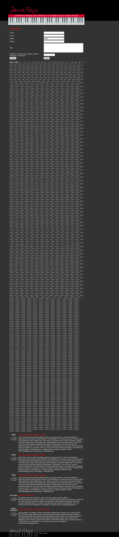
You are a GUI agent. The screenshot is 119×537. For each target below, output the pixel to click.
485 (41, 72)
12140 (17, 361)
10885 (23, 325)
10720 (41, 320)
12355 (58, 367)
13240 (41, 393)
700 (75, 76)
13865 (70, 410)
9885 (72, 295)
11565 (47, 344)
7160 (31, 231)
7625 (61, 241)
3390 (31, 140)
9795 (56, 293)
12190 (76, 361)
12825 (47, 380)
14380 (41, 426)
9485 (36, 286)
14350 (76, 424)
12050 (52, 358)
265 (78, 67)
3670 (21, 147)
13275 (11, 394)
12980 (17, 386)
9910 (26, 297)
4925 (42, 177)
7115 (57, 229)
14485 (23, 429)
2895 (42, 128)
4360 (57, 163)
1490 (16, 95)
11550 (29, 344)
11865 (47, 353)
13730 (52, 407)
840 (45, 79)
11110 (76, 330)
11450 (52, 340)
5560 (26, 193)
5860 (36, 199)
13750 (76, 407)
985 (20, 83)
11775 (11, 351)
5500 (37, 191)
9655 (61, 290)
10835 (35, 323)
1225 (41, 88)
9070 (56, 276)
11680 (41, 347)
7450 (31, 238)
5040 (12, 180)
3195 (52, 135)
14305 (23, 424)
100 (12, 65)
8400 (37, 260)
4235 (77, 159)
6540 (62, 215)
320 (49, 69)
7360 (12, 236)
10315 (58, 307)
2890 (37, 128)
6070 (27, 205)
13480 (41, 400)
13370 (52, 396)
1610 (62, 97)
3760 (37, 149)
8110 (37, 253)
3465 (32, 142)
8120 (47, 253)
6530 (52, 215)
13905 (47, 412)
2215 (16, 112)
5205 (32, 184)
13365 (47, 396)
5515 (52, 191)
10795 (58, 321)
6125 (11, 206)
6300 (41, 210)
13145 (70, 389)
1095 (56, 85)
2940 (16, 130)
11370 (29, 339)
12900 (64, 382)
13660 (41, 405)
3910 (42, 152)
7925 (71, 248)
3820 (26, 151)
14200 (41, 420)
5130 (31, 182)
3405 (46, 140)
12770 (52, 379)
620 (82, 74)
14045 (70, 415)
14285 (70, 422)
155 (58, 65)
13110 (29, 389)
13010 (52, 386)
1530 (56, 95)
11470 (76, 340)
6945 (32, 226)
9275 (42, 281)
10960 (41, 326)
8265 (47, 257)
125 (33, 65)
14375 (35, 426)
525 (75, 72)
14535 (11, 431)
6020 (51, 203)
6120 (77, 205)
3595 (17, 146)
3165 (22, 135)
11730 (29, 349)
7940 (12, 250)
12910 (76, 382)
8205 (61, 255)
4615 (22, 170)
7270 (67, 233)
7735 (26, 245)
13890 (29, 412)
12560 (17, 373)
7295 (21, 234)
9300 (67, 281)
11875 (58, 353)
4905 (22, 177)
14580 (64, 431)
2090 (36, 109)
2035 (52, 107)
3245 (31, 137)
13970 (52, 413)
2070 (16, 109)
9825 (12, 295)
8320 (31, 259)
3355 (67, 139)
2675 (41, 123)
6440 (36, 213)
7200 (71, 231)
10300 (41, 307)
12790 (76, 379)
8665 (12, 267)
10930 (76, 325)
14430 (29, 427)
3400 (41, 140)
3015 (17, 132)
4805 (67, 173)
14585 (70, 431)
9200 (41, 280)
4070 (57, 156)
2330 (57, 114)
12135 (11, 361)
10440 (64, 311)
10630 (76, 316)
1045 (78, 83)
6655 (32, 219)
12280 (41, 365)
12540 (64, 372)
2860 (81, 126)
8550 (42, 264)
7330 (56, 234)
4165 (81, 158)
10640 (17, 318)
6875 (36, 224)
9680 (12, 292)
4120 (36, 158)
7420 (72, 236)
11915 (35, 354)
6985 (72, 226)
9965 (81, 297)
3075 (77, 132)
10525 (23, 314)
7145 (16, 231)
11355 (11, 339)
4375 (72, 163)
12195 (11, 363)
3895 (27, 152)
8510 (76, 262)
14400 (64, 426)
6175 (61, 206)
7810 (27, 246)
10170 (29, 304)
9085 (71, 276)
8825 (27, 271)
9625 (31, 290)
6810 (42, 222)
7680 (42, 243)
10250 (52, 306)
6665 (42, 219)
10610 (52, 316)
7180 (51, 231)
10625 (70, 316)
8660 (81, 266)
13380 (64, 396)
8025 (26, 252)
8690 (37, 267)
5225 (52, 184)
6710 (16, 220)
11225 (70, 333)
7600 (36, 241)
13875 (11, 412)
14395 (58, 426)
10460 (17, 313)
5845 (21, 199)
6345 (12, 212)
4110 (26, 158)
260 (73, 67)
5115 (16, 182)
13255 (58, 393)
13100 (17, 389)
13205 (70, 391)
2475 (57, 118)
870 (70, 79)
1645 (26, 99)
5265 (21, 186)
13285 (23, 394)
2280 (81, 112)
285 (20, 69)
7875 (21, 248)
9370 (66, 283)
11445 (47, 340)
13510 (76, 400)
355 (79, 69)
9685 (17, 292)
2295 (22, 114)
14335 (58, 424)
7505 (12, 239)
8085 (12, 253)
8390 (27, 260)
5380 (62, 187)
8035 (36, 252)
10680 (64, 318)
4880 (71, 175)
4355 (52, 163)
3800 (77, 149)
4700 (36, 172)
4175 (17, 159)
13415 (35, 398)
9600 (77, 288)
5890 (66, 199)
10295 (35, 307)
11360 (17, 339)
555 (27, 74)
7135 (77, 229)
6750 (56, 220)
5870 (46, 199)
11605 (23, 346)
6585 (36, 217)
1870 (32, 104)
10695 (11, 320)
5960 (62, 201)
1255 (71, 88)
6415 (11, 213)
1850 (12, 104)
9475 (26, 286)
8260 (42, 257)
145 (49, 65)
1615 (67, 97)
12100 (41, 360)
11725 (23, 349)
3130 (61, 133)
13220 (17, 393)
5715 (36, 196)
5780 (27, 198)
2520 (31, 119)
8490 (56, 262)
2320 (47, 114)
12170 (52, 361)
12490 (76, 370)
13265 (70, 393)
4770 (32, 173)
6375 (42, 212)
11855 (35, 353)
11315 (35, 337)
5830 (77, 198)
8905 (36, 273)
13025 (70, 386)
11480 (17, 342)
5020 (66, 179)
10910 (52, 325)
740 (36, 78)
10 (25, 64)
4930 (47, 177)
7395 (47, 236)
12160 (41, 361)
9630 (36, 290)
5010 (56, 179)
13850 (52, 410)
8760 (36, 269)
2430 (12, 118)
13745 (70, 407)
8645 (66, 266)
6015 (46, 203)
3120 (51, 133)
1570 (22, 97)
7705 (67, 243)
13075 (58, 387)
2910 (57, 128)
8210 (66, 255)
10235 (35, 306)
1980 (71, 105)
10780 (41, 321)
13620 (64, 403)
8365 (76, 259)
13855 (58, 410)
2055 (72, 107)
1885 (47, 104)
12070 (76, 358)
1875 (37, 104)
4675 (11, 172)
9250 (17, 281)
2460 (42, 118)
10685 (70, 318)
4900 (17, 177)
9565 (42, 288)
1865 (27, 104)
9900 (16, 297)
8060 (61, 252)
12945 (47, 384)
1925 (16, 105)
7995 (67, 250)
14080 (41, 417)
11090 (52, 330)
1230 (46, 88)
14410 (76, 426)
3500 (67, 142)
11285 (70, 335)
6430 (26, 213)
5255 (11, 186)
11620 (41, 346)
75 (69, 64)
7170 (41, 231)
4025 (12, 156)
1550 (76, 95)
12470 (52, 370)
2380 (36, 116)
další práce (61, 15)
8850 (52, 271)
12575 (35, 373)
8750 (26, 269)
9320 (16, 283)
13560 (64, 401)
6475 (71, 213)
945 (61, 81)
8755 (31, 269)
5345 (27, 187)
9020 (77, 274)
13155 (11, 391)
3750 (27, 149)
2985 (61, 130)
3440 (81, 140)
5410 (21, 189)
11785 (23, 351)
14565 (47, 431)
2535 (46, 119)
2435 (17, 118)
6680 (57, 219)
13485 (47, 400)
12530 (52, 372)
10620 (64, 316)
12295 (58, 365)
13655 (35, 405)
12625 (23, 375)
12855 (11, 382)
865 (66, 79)
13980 (64, 413)
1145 (32, 86)
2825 (46, 126)
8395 (32, 260)
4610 (17, 170)
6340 (81, 210)
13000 (41, 386)
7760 (51, 245)
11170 (76, 332)
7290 (16, 234)
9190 (31, 280)
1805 (41, 102)
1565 (17, 97)
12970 (76, 384)
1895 (57, 104)
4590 (71, 168)
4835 (26, 175)
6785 (17, 222)
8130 (57, 253)
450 (12, 72)
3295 (81, 137)
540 (14, 74)
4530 (11, 168)
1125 (12, 86)
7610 (46, 241)
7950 (22, 250)
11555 (35, 344)
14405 (70, 426)
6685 (62, 219)
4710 (46, 172)
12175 (58, 361)
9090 (76, 276)
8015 (16, 252)
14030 (52, 415)
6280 (21, 210)
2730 (22, 125)
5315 (71, 186)
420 (61, 71)
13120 (41, 389)
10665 (47, 318)
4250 (21, 161)
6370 (37, 212)
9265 (32, 281)
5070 (42, 180)
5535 (72, 191)
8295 (77, 257)
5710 (31, 196)
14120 (17, 419)
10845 (47, 323)
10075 (58, 300)
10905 (47, 325)
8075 (76, 252)
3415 (56, 140)
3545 (41, 144)
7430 (11, 238)
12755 (35, 379)
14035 (58, 415)
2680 (46, 123)
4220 (62, 159)
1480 (77, 93)
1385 (56, 92)
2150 (22, 111)
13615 (58, 403)
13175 (35, 391)
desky (35, 15)
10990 (76, 326)
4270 (41, 161)
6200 (12, 208)
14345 (70, 424)
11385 (47, 339)
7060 (76, 227)
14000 (17, 415)
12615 (11, 375)
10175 (35, 304)
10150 (76, 302)
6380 (47, 212)
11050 (76, 328)
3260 (46, 137)
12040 (41, 358)
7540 (47, 239)
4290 (61, 161)
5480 (17, 191)
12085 (23, 360)
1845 (81, 102)
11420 (17, 340)
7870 (16, 248)
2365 (21, 116)
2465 (47, 118)
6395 (62, 212)
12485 (70, 370)
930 (48, 81)
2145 (17, 111)
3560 (56, 144)
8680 (27, 267)
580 (48, 74)
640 (24, 76)
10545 (47, 314)
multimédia (53, 15)
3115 (46, 133)
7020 (36, 227)
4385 (11, 165)
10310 (52, 307)
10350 (29, 309)
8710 (57, 267)
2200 (72, 111)
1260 (76, 88)
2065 (11, 109)
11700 (64, 347)
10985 (70, 326)
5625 (17, 194)
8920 (51, 273)
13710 (29, 407)
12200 (17, 363)
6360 (27, 212)
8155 (11, 255)
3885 (17, 152)
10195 (58, 304)
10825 (23, 323)
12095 (35, 360)
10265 (70, 306)
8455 (21, 262)
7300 (26, 234)
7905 (51, 248)
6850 (11, 224)
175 (75, 65)
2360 (16, 116)
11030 (52, 328)
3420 (61, 140)
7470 (51, 238)
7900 (46, 248)
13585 (23, 403)
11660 (17, 347)
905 (27, 81)
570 (40, 74)
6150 (36, 206)
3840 (46, 151)
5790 (37, 198)
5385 (67, 187)
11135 (35, 332)
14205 (47, 420)
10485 (47, 313)
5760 (81, 196)
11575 (58, 344)
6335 (76, 210)
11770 (76, 349)
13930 (76, 412)
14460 (64, 427)
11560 (41, 344)
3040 (42, 132)
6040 (71, 203)
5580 (46, 193)
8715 (62, 267)
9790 (51, 293)
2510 (21, 119)
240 (57, 67)
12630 (29, 375)
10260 (64, 306)
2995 (71, 130)
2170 (42, 111)
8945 (76, 273)
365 (14, 71)
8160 (16, 255)
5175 (76, 182)
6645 (22, 219)
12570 (29, 373)
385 (31, 71)
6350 (17, 212)
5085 (57, 180)
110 (20, 65)
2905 (52, 128)
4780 (42, 173)
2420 (76, 116)
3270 (56, 137)
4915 (32, 177)
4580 (61, 168)
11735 (35, 349)
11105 (70, 330)
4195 (37, 159)
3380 (21, 140)
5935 (37, 201)
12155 (35, 361)
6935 (22, 226)
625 (12, 76)
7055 (71, 227)
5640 (32, 194)
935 (52, 81)
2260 (61, 112)
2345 (72, 114)
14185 (23, 420)
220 (40, 67)
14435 (35, 427)
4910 (27, 177)
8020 (21, 252)
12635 (35, 375)
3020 (22, 132)
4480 (32, 166)
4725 (61, 172)
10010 (55, 299)
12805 (23, 380)
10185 (47, 304)
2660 (26, 123)
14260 (41, 422)
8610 (31, 266)
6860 (21, 224)
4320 (17, 163)
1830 (66, 102)
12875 (35, 382)
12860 (17, 382)
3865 (71, 151)
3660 (11, 147)
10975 (58, 326)
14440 (41, 427)
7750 (41, 245)
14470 (76, 427)
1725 (32, 100)
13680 (64, 405)
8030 (31, 252)
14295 (11, 424)
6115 (72, 205)
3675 (26, 147)
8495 (61, 262)
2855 (76, 126)
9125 (37, 278)
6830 (62, 222)
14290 (76, 422)
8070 (71, 252)
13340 (17, 396)
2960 (36, 130)
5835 (11, 199)
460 (20, 72)
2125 (71, 109)
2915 (62, 128)
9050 (36, 276)
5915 (17, 201)
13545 (47, 401)
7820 (37, 246)
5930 (32, 201)
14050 (76, 415)
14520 (64, 429)
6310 (51, 210)
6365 (32, 212)
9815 (76, 293)
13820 (17, 410)
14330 (52, 424)
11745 (47, 349)
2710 (76, 123)
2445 (27, 118)
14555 (35, 431)
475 (33, 72)
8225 (81, 255)
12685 (23, 377)
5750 (71, 196)
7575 (11, 241)
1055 (16, 85)
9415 (37, 285)
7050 (66, 227)
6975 (62, 226)
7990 (62, 250)
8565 (57, 264)
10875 (11, 325)
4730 (66, 172)
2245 (46, 112)
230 (48, 67)
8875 (77, 271)
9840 (27, 295)
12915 (11, 384)
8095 (22, 253)
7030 (46, 227)
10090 (76, 300)
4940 (57, 177)
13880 (17, 412)
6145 (31, 206)
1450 (47, 93)
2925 (72, 128)
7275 (72, 233)
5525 (62, 191)
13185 (47, 391)
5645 (37, 194)
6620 (71, 217)
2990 (66, 130)
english (45, 535)
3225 (11, 137)
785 (73, 78)
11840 (17, 353)
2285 (12, 114)
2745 (37, 125)
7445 (26, 238)
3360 (72, 139)
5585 (51, 193)
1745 (52, 100)
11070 (29, 330)
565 (36, 74)
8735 (11, 269)
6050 (81, 203)
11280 (64, 335)
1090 (51, 85)
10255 (58, 306)
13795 (58, 408)
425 (65, 71)
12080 (17, 360)
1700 (81, 99)
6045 (76, 203)
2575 (12, 121)
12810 (29, 380)
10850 (52, 323)
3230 (16, 137)
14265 (47, 422)
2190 (62, 111)
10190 (52, 304)
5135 (36, 182)
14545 (23, 431)
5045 (17, 180)
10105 (23, 302)
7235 (32, 233)
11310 (29, 337)
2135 (81, 109)
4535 (16, 168)
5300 (56, 186)
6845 (77, 222)
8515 (81, 262)
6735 (41, 220)
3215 (72, 135)
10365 (47, 309)
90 (79, 64)
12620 (17, 375)
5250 (77, 184)
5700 (21, 196)
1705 (12, 100)
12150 (29, 361)
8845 (47, 271)
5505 (42, 191)
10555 (58, 314)
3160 (17, 135)
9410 (32, 285)
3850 (56, 151)
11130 (29, 332)
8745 (21, 269)
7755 (46, 245)
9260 (27, 281)
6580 (31, 217)
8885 (16, 273)
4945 (62, 177)
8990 (47, 274)
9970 (12, 299)
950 (65, 81)
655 (37, 76)
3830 (36, 151)
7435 (16, 238)
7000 (16, 227)
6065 (22, 205)
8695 (42, 267)
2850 (71, 126)
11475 (11, 342)
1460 (57, 93)
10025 (72, 299)
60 (59, 64)
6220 (32, 208)
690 (66, 76)
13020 (64, 386)
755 (48, 78)
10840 (41, 323)
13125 (47, 389)
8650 (71, 266)
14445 (47, 427)
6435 (31, 213)
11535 (11, 344)
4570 (51, 168)
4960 (77, 177)
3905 (37, 152)
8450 (16, 262)
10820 (17, 323)
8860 (62, 271)
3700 (51, 147)
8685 (32, 267)
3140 (71, 133)
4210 (52, 159)
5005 (51, 179)
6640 (17, 219)
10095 (11, 302)
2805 (26, 126)
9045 (31, 276)
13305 (47, 394)
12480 (64, 370)
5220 (47, 184)
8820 (22, 271)
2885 (32, 128)
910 (31, 81)
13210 (76, 391)
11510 (52, 342)
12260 (17, 365)
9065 (51, 276)
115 (24, 65)
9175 (16, 280)
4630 (37, 170)
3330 (42, 139)
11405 (70, 339)
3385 (26, 140)
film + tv (46, 15)
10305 (47, 307)
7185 (56, 231)
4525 (77, 166)
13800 (64, 408)
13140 (64, 389)
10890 (29, 325)
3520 (16, 144)
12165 (47, 361)
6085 (42, 205)
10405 (23, 311)
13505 (70, 400)
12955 (58, 384)
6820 (52, 222)
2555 (66, 119)
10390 (76, 309)
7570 (77, 239)
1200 (16, 88)
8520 (12, 264)
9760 (21, 293)
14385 (47, 426)
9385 (81, 283)
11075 (35, 330)
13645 (23, 405)
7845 (62, 246)
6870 (31, 224)
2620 (57, 121)
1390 (61, 92)
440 (78, 71)
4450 (76, 165)
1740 (47, 100)
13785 (47, 408)
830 (37, 79)
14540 (17, 431)
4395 (21, 165)
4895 (12, 177)
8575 (67, 264)
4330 (27, 163)
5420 (31, 189)
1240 (56, 88)
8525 (17, 264)
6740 (46, 220)
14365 (23, 426)
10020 (66, 299)
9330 (26, 283)
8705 (52, 267)
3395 (36, 140)
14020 (41, 415)
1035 (68, 83)
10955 (35, 326)
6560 (11, 217)
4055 (42, 156)
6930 (17, 226)
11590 (76, 344)
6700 (77, 219)
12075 (11, 360)
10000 (43, 299)
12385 (23, 368)
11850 (29, 353)
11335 (58, 337)
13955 (35, 413)
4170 (12, 159)
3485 (52, 142)
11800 (41, 351)
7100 (42, 229)
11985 (47, 356)
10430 (52, 311)
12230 (52, 363)
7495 (76, 238)
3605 (27, 146)
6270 (11, 210)
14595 (11, 433)
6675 (52, 219)
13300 (41, 394)
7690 (52, 243)
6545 (67, 215)
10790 (52, 321)
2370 (26, 116)
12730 (76, 377)
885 (10, 81)
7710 (72, 243)
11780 (17, 351)
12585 (47, 373)
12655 (58, 375)
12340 (41, 367)
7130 (72, 229)
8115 (42, 253)
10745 (70, 320)
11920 (41, 354)
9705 (37, 292)
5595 (61, 193)
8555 (47, 264)
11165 (70, 332)
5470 (81, 189)
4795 (57, 173)
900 (23, 81)
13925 (70, 412)
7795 (12, 246)
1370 (41, 92)
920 (40, 81)
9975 (17, 299)
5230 (57, 184)
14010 (29, 415)
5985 (16, 203)
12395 (35, 368)
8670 (17, 267)
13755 (11, 408)
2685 (51, 123)
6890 (51, 224)
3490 (57, 142)
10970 (52, 326)
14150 (52, 419)
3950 (11, 154)
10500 (64, 313)
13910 (52, 412)
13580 (17, 403)
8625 (46, 266)
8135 (62, 253)
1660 (41, 99)
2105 (51, 109)
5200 (27, 184)
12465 (47, 370)
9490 (41, 286)
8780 (56, 269)
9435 (57, 285)
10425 (47, 311)
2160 (32, 111)
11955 (11, 356)
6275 (16, 210)
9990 (32, 299)
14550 (29, 431)
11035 (58, 328)
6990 (77, 226)
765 (57, 78)
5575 (41, 193)
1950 (41, 105)
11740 (41, 349)
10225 (23, 306)
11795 (35, 351)
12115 (58, 360)
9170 (11, 280)
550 (23, 74)
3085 (16, 133)
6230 (42, 208)
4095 (11, 158)
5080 (52, 180)
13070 (52, 387)
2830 (51, 126)
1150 (37, 86)
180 (79, 65)
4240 (11, 161)
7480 (61, 238)
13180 (41, 391)
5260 (16, 186)
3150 (81, 133)
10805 (70, 321)
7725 (16, 245)
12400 (41, 368)
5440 (51, 189)
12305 (70, 365)
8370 (81, 259)
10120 (41, 302)
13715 (35, 407)
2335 (62, 114)
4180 (22, 159)
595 (61, 74)
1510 (36, 95)
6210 (22, 208)
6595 (46, 217)
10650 (29, 318)
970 (82, 81)
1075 (36, 85)
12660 (64, 375)
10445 (70, 311)
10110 (29, 302)
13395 (11, 398)
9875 (62, 295)
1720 (27, 100)
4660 (67, 170)
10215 (11, 306)
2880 (27, 128)
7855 (72, 246)
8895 (26, 273)
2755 (47, 125)
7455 (36, 238)
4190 (32, 159)
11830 (76, 351)
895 (19, 81)
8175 (31, 255)
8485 (51, 262)
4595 (76, 168)
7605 (41, 241)
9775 (36, 293)
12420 (64, 368)
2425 (81, 116)
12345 (47, 367)
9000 (57, 274)
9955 (71, 297)
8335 (46, 259)
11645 (70, 346)
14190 (29, 420)
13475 (35, 400)
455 (16, 72)
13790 (52, 408)
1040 (73, 83)
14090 (52, 417)
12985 (23, 386)
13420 (41, 398)
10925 (70, 325)
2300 (27, 114)
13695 (11, 407)
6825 (57, 222)
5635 (27, 194)
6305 (46, 210)
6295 (36, 210)
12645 (47, 375)
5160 (61, 182)
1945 (36, 105)
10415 (35, 311)
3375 (16, 140)
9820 (81, 293)
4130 (46, 158)
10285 (23, 307)
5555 (21, 193)
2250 (51, 112)
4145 (61, 158)
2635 (72, 121)
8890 (21, 273)
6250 (62, 208)
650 (33, 76)
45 (49, 64)
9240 (81, 280)
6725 (31, 220)
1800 (36, 102)
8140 (67, 253)
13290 (29, 394)
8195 (51, 255)
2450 (32, 118)
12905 (70, 382)
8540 (32, 264)
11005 (23, 328)
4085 (72, 156)
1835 (71, 102)
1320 (62, 90)
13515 (11, 401)
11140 (41, 332)
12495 (11, 372)
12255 (11, 365)
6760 (66, 220)
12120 (64, 360)
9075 (61, 276)
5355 (37, 187)
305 (37, 69)
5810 (57, 198)
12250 (76, 363)
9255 (22, 281)
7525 (32, 239)
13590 (29, 403)
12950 (52, 384)
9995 (37, 299)
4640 (47, 170)
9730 (62, 292)
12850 (76, 380)
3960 (21, 154)
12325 (23, 367)
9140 (52, 278)
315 (45, 69)
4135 (51, 158)
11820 (64, 351)
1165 (52, 86)
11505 (47, 342)
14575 (58, 431)
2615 (52, 121)
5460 (71, 189)
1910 (72, 104)
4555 (36, 168)
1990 (81, 105)
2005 (22, 107)
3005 (81, 130)
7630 (66, 241)
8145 (72, 253)
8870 (72, 271)
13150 (76, 389)
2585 (22, 121)
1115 (76, 85)
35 (42, 64)
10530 (29, 314)
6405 (72, 212)
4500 (52, 166)
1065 (26, 85)
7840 (57, 246)
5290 (46, 186)
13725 (47, 407)
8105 (32, 253)
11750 (52, 349)
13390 (76, 396)
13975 (58, 413)
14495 (35, 429)
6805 (37, 222)
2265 (66, 112)
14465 (70, 427)
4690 (26, 172)
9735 (67, 292)
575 (44, 74)
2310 (37, 114)
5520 (57, 191)
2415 (71, 116)
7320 (46, 234)
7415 (67, 236)
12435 (11, 370)
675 (54, 76)
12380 (17, 368)
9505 (56, 286)
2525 (36, 119)
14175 (11, 420)
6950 (37, 226)
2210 (11, 112)
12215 (35, 363)
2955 (31, 130)
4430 (56, 165)
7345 (71, 234)
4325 (22, 163)
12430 (76, 368)
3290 (76, 137)
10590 (29, 316)
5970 (72, 201)
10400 (17, 311)
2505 (16, 119)
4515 (67, 166)
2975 (51, 130)
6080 (37, 205)
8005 (77, 250)
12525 (47, 372)
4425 (51, 165)
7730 (21, 245)
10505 (70, 313)
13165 (23, 391)
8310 (21, 259)
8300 (11, 259)
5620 (12, 194)
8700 (47, 267)
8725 (72, 267)
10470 (29, 313)
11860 (41, 353)
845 (49, 79)
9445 (67, 285)
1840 (76, 102)
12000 (64, 356)
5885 (61, 199)
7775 (66, 245)
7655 (17, 243)
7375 (27, 236)
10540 (41, 314)
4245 (16, 161)
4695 (31, 172)
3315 (27, 139)
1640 (21, 99)
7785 (76, 245)
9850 (37, 295)
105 (16, 65)
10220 (17, 306)
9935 (51, 297)
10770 (29, 321)
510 (62, 72)
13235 (35, 393)
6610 (61, 217)
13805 (70, 408)
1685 (66, 99)
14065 (23, 417)
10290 (29, 307)
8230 (12, 257)
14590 (76, 431)
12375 (11, 368)
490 (45, 72)
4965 (11, 179)
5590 (56, 193)
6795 (27, 222)
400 (44, 71)
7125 (67, 229)
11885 (70, 353)
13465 (23, 400)
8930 (61, 273)
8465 (31, 262)
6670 (47, 219)
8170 (26, 255)
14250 (29, 422)
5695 (16, 196)
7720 (11, 245)
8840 (42, 271)
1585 (37, 97)
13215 (11, 393)
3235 (21, 137)
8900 (31, 273)
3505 (72, 142)
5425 (36, 189)
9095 (81, 276)
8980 (37, 274)
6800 (32, 222)
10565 (70, 314)
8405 (42, 260)
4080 (67, 156)
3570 (66, 144)
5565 (31, 193)
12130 (76, 360)
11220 (64, 333)
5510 (47, 191)
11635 (58, 346)
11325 (47, 337)
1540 (66, 95)
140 (45, 65)
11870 (52, 353)
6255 (67, 208)
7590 (26, 241)
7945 (17, 250)
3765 (42, 149)
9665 (71, 290)
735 (31, 78)
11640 (64, 346)
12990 (29, 386)
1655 (36, 99)
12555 (11, 373)
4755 (17, 173)
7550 (57, 239)
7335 (61, 234)
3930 (62, 152)
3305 (17, 139)
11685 (47, 347)
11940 (64, 354)
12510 (29, 372)
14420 (17, 427)
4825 (16, 175)
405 (48, 71)
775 (65, 78)
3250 (36, 137)
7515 (22, 239)
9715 (47, 292)
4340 (37, 163)
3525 (21, 144)
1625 (77, 97)
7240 (37, 233)
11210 (52, 333)
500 (54, 72)
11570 (52, 344)
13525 (23, 401)
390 (36, 71)
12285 (47, 365)
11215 (58, 333)
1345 (16, 92)
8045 (46, 252)
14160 (64, 419)
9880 (67, 295)
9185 (26, 280)
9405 (27, 285)
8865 (67, 271)
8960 (17, 274)
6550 (72, 215)
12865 (23, 382)
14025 (47, 415)
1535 (61, 95)
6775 (81, 220)
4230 (72, 159)
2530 (41, 119)
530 (79, 72)
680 (58, 76)
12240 (64, 363)
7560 (67, 239)
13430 (52, 398)
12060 (64, 358)
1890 (52, 104)
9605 (11, 290)
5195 (22, 184)
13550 (52, 401)
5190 (17, 184)
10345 (23, 309)
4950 (67, 177)
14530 (76, 429)
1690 (71, 99)
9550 (27, 288)
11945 (70, 354)
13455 (11, 400)
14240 (17, 422)
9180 (21, 280)
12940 (41, 384)
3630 (52, 146)
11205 (47, 333)
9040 (26, 276)
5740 (61, 196)
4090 (77, 156)
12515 (35, 372)
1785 (21, 102)
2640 (77, 121)
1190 (77, 86)
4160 (76, 158)
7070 (12, 229)
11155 (58, 332)
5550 (16, 193)
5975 (77, 201)
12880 (41, 382)
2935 (11, 130)
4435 (61, 165)
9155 (67, 278)
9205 (46, 280)
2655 (21, 123)
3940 (72, 152)
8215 (71, 255)
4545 (26, 168)
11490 (29, 342)
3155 (12, 135)
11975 (35, 356)
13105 (23, 389)
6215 (27, 208)
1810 (46, 102)
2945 (21, 130)
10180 (41, 304)
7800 (17, 246)
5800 (47, 198)
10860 (64, 323)
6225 (37, 208)
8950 (81, 273)
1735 (42, 100)
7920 (66, 248)
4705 (41, 172)
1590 (42, 97)
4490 (42, 166)
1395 (66, 92)
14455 (58, 427)
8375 (12, 260)
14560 (41, 431)
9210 (51, 280)
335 (62, 69)
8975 (32, 274)
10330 (76, 307)
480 (37, 72)
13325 (70, 394)
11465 (70, 340)
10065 (47, 300)
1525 (51, 95)
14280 (64, 422)
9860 (47, 295)
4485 (37, 166)
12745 (23, 379)
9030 (16, 276)
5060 (32, 180)
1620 (72, 97)
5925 (27, 201)
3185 (42, 135)
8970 (27, 274)
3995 (56, 154)
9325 (21, 283)
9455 (77, 285)
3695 (46, 147)
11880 (64, 353)
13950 (29, 413)
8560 (52, 264)
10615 (58, 316)
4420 (46, 165)
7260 (57, 233)
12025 (23, 358)
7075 (17, 229)
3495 (62, 142)
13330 (76, 394)
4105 (21, 158)
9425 (47, 285)
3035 (37, 132)
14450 (52, 427)
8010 (11, 252)
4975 (21, 179)
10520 (17, 314)
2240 (41, 112)
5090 (62, 180)
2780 (72, 125)
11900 (17, 354)
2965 (41, 130)
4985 (31, 179)
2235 (36, 112)
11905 (23, 354)
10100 (17, 302)
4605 (12, 170)
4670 (77, 170)
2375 (31, 116)
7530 (37, 239)
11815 (58, 351)
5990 (21, 203)
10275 (11, 307)
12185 (70, 361)
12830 (52, 380)
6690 (67, 219)
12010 (76, 356)
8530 (22, 264)
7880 (26, 248)
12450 (29, 370)
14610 (29, 433)
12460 (41, 370)
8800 (76, 269)
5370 (52, 187)
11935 (58, 354)
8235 (17, 257)
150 (54, 65)
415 (57, 71)
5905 (81, 199)
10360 (41, 309)
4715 (51, 172)
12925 (23, 384)
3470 (37, 142)
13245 (47, 393)
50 (52, 64)
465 (24, 72)
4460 (12, 166)
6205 (17, 208)
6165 (51, 206)
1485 (11, 95)
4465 (17, 166)
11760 (64, 349)
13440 (64, 398)
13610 (52, 403)
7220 (17, 233)
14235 (11, 422)
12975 (11, 386)
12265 (23, 365)
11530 (76, 342)
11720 (17, 349)
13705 (23, 407)
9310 (77, 281)
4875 (66, 175)
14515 (58, 429)
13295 (35, 394)
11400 (64, 339)
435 (73, 71)
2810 (31, 126)
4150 (66, 158)
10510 (76, 313)
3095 (26, 133)
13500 (64, 400)
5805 (52, 198)
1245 (61, 88)
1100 (61, 85)
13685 (70, 405)
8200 (56, 255)
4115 (31, 158)
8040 (41, 252)
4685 (21, 172)
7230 (27, 233)
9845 (32, 295)
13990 (76, 413)
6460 (56, 213)
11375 (35, 339)
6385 (52, 212)
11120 (17, 332)
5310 (66, 186)
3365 (77, 139)
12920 (17, 384)
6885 (46, 224)
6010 (41, 203)
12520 (41, 372)
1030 (63, 83)
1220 (36, 88)
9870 (57, 295)
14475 (11, 429)
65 (62, 64)
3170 (27, 135)
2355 (11, 116)
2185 (57, 111)
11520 (64, 342)
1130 (17, 86)
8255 (37, 257)
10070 (52, 300)
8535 (27, 264)
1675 (56, 99)
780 (69, 78)
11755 (58, 349)
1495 (21, 95)
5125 (26, 182)
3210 (67, 135)
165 (66, 65)
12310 (76, 365)
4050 (37, 156)
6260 (72, 208)
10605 (47, 316)
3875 (81, 151)
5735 (56, 196)
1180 (67, 86)
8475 (41, 262)
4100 (16, 158)
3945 (77, 152)
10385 (70, 309)
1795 (31, 102)
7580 (16, 241)
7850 (67, 246)
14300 (17, 424)
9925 (41, 297)
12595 (58, 373)
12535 (58, 372)
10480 (41, 313)
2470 (52, 118)
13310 (52, 394)
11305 (23, 337)
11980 (41, 356)
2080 (26, 109)
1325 (67, 90)
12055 (58, 358)
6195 (81, 206)
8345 (56, 259)
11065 (23, 330)
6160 (46, 206)
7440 (21, 238)
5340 (22, 187)
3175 (32, 135)
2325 (52, 114)
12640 (41, 375)
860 (62, 79)
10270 (76, 306)
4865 (56, 175)
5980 (11, 203)
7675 (37, 243)
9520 (71, 286)
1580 (32, 97)
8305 (16, 259)
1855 (17, 104)
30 (39, 64)
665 (45, 76)
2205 (77, 111)
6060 (17, 205)
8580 (72, 264)
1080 (41, 85)
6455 (51, 213)
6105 (62, 205)
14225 (70, 420)
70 (66, 64)
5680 (72, 194)
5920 (22, 201)
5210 (37, 184)
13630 (76, 403)
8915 (46, 273)
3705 (56, 147)
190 (14, 67)
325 (54, 69)
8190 (46, 255)
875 (75, 79)
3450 (17, 142)
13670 (52, 405)
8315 (26, 259)
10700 (17, 320)
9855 (42, 295)
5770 (17, 198)
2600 (37, 121)
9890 (77, 295)
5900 (76, 199)
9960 (76, 297)
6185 (71, 206)
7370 (22, 236)
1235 (51, 88)
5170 (71, 182)
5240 (67, 184)
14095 (58, 417)
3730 (81, 147)
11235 (11, 335)
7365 (17, 236)
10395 (11, 311)
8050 (51, 252)
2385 (41, 116)
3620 (42, 146)
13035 (11, 387)
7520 (27, 239)
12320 (17, 367)
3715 (66, 147)
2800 (21, 126)
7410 (62, 236)
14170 (76, 419)
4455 (81, 165)
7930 (76, 248)
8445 (11, 262)
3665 (16, 147)
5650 (42, 194)
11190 (29, 333)
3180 (37, 135)
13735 (58, 407)
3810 (16, 151)
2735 (27, 125)
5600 (66, 193)
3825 (31, 151)
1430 (27, 93)
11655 (11, 347)
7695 (57, 243)
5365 (47, 187)
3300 (12, 139)
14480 (17, 429)
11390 (52, 339)
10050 (29, 300)
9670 (76, 290)
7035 (51, 227)
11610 (29, 346)
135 (41, 65)
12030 (29, 358)
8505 (71, 262)
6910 (71, 224)
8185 (41, 255)
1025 (58, 83)
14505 (47, 429)
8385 (22, 260)
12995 (35, 386)
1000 (33, 83)
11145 (47, 332)
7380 (32, 236)
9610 (16, 290)
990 (24, 83)
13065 (47, 387)
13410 (29, 398)
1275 (17, 90)
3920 (52, 152)
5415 (26, 189)
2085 (31, 109)
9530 (81, 286)
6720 (26, 220)
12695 (35, 377)
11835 (11, 353)
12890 (52, 382)
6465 (61, 213)
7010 (26, 227)
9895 (11, 297)
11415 (11, 340)
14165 (70, 419)
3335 (47, 139)
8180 (36, 255)
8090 (17, 253)
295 (28, 69)
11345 (70, 337)
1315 (57, 90)
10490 (52, 313)
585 (52, 74)
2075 (21, 109)
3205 (62, 135)
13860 (64, 410)
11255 (35, 335)
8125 (52, 253)
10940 (17, 326)
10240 (41, 306)
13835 (35, 410)
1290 (32, 90)
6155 (41, 206)
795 (82, 78)
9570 (47, 288)
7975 (47, 250)
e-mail (13, 438)
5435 (46, 189)
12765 (47, 379)
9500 (51, 286)
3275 (61, 137)
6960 (47, 226)
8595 (16, 266)
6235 (47, 208)
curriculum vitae (20, 15)
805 (16, 79)
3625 (47, 146)
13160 (17, 391)
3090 (21, 133)
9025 (11, 276)
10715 (35, 320)
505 (58, 72)
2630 (67, 121)
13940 (17, 413)
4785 (47, 173)
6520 (42, 215)
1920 (11, 105)
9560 (37, 288)
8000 (72, 250)
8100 (27, 253)
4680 (16, 172)
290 (24, 69)
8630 (51, 266)
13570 (76, 401)
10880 (17, 325)
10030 (78, 299)
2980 (56, 130)
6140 (26, 206)
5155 (56, 182)
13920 (64, 412)
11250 (29, 335)
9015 (72, 274)
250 (65, 67)
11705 (70, 347)
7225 (22, 233)
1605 (57, 97)
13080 (64, 387)
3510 (77, 142)
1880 (42, 104)
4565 (46, 168)
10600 (41, 316)
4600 (81, 168)
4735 (71, 172)
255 (69, 67)
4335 (32, 163)
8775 (51, 269)
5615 (81, 193)
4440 (66, 165)
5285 (41, 186)
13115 (35, 389)
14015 (35, 415)
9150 (62, 278)
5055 (27, 180)
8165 (21, 255)
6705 (11, 220)
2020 (37, 107)
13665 (47, 405)
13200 (64, 391)
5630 (22, 194)
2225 (26, 112)
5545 (11, 193)
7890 (36, 248)
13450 (76, 398)
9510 (61, 286)
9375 (71, 283)
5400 (11, 189)
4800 (62, 173)
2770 (62, 125)
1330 (72, 90)
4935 (52, 177)
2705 (71, 123)
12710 (52, 377)
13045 (23, 387)
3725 (76, 147)
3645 (67, 146)
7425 (77, 236)
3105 (36, 133)
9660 (66, 290)
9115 (27, 278)
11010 (29, 328)
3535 (31, 144)
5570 (36, 193)
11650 (76, 346)
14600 (17, 433)
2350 (77, 114)
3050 (52, 132)
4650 (57, 170)
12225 (47, 363)
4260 (31, 161)
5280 (36, 186)
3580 (76, 144)
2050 (67, 107)
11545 (23, 344)
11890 (76, 353)
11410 (76, 339)
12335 (35, 367)
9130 (42, 278)
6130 (16, 206)
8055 (56, 252)
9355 (51, 283)
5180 (81, 182)
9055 (41, 276)
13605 (47, 403)
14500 (41, 429)
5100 (72, 180)
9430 (52, 285)
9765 (26, 293)
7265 (62, 233)
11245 (23, 335)
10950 (29, 326)
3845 (51, 151)
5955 (57, 201)
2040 (57, 107)
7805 (22, 246)
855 (58, 79)
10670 (52, 318)
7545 (52, 239)
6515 (37, 215)
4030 (17, 156)
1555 (81, 95)
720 (19, 78)
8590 (11, 266)
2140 (12, 111)
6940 (27, 226)
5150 (51, 182)
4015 (76, 154)
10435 (58, 311)
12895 (58, 382)
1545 (71, 95)
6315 (56, 210)
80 (72, 64)
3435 (76, 140)
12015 (11, 358)
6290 (31, 210)
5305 (61, 186)
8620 (41, 266)
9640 (46, 290)
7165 (36, 231)
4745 (81, 172)
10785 (47, 321)
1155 (42, 86)
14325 (47, 424)
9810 (71, 293)
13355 (35, 396)
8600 (21, 266)
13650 (29, 405)
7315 (41, 234)
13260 (64, 393)
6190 (76, 206)
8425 (62, 260)
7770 (61, 245)
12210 (29, 363)
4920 (37, 177)
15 (29, 64)
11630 (52, 346)
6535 (57, 215)
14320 (41, 424)
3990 (51, 154)
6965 (52, 226)
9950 (66, 297)
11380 (41, 339)
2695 (61, 123)
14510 (52, 429)
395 (40, 71)
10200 (64, 304)
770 (61, 78)
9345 (41, 283)
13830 (29, 410)
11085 (47, 330)
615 (78, 74)
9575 (52, 288)
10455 (11, 313)
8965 (22, 274)
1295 (37, 90)
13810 (76, 408)
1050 (11, 85)
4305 (76, 161)
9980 (22, 299)
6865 (26, 224)
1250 (66, 88)
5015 (61, 179)
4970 (16, 179)
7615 (51, 241)
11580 (64, 344)
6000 (31, 203)
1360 (31, 92)
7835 (52, 246)
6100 (57, 205)
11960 (17, 356)
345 (70, 69)
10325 (70, 307)
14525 (70, 429)
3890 (22, 152)
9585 (62, 288)
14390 (52, 426)
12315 (11, 367)
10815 (11, 323)
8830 (32, 271)
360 (10, 71)
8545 (37, 264)
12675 (11, 377)
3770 (47, 149)
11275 (58, 335)
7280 (77, 233)
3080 (11, 133)
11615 (35, 346)
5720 (41, 196)
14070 (29, 417)
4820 (11, 175)
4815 (77, 173)
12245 (70, 363)
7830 (47, 246)
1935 (26, 105)
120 (28, 65)
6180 (66, 206)
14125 (23, 419)
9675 (81, 290)
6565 (16, 217)
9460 (11, 286)
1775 (11, 102)
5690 (11, 196)
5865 (41, 199)
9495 (46, 286)
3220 (77, 135)
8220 (76, 255)
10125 (47, 302)
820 (28, 79)
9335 (31, 283)
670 (49, 76)
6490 (12, 215)
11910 (29, 354)
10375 (58, 309)
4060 (47, 156)
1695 (76, 99)
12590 (52, 373)
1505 (31, 95)
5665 (57, 194)
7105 (47, 229)
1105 (66, 85)
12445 (23, 370)
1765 (72, 100)
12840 (64, 380)
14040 (64, 415)
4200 (42, 159)
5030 (76, 179)
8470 (36, 262)
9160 (72, 278)
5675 (67, 194)
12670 (76, 375)
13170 (29, 391)
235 (52, 67)
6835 (67, 222)
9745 (77, 292)
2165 (37, 111)
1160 (47, 86)
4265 (36, 161)
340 (66, 69)
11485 (23, 342)
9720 (52, 292)
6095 (52, 205)
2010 (27, 107)
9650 (56, 290)
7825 (42, 246)
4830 (21, 175)
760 (52, 78)
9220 (61, 280)
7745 (36, 245)
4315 (12, 163)
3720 (71, 147)
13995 (11, 415)
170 (70, 65)
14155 (58, 419)
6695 (72, 219)
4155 (71, 158)
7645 (81, 241)
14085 (47, 417)
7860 (77, 246)
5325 (81, 186)
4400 (26, 165)
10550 (52, 314)
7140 (11, 231)
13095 (11, 389)
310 (41, 69)
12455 (35, 370)
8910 (41, 273)
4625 (32, 170)
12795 (11, 380)
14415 (11, 427)
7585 (21, 241)
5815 (62, 198)
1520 (46, 95)
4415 (41, 165)
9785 (46, 293)
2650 (16, 123)
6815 (47, 222)
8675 (22, 267)
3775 (52, 149)
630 (16, 76)
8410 (47, 260)
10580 (17, 316)
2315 (42, 114)
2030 (47, 107)
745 (40, 78)
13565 (70, 401)
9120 (32, 278)
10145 (70, 302)
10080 (64, 300)
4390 (16, 165)
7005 (21, 227)
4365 (62, 163)
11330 (52, 337)
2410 (66, 116)
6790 (22, 222)
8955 (12, 274)
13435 (58, 398)
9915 (31, 297)
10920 (64, 325)
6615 (66, 217)
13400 (17, 398)
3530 (26, 144)
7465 (46, 238)
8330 (41, 259)
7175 (46, 231)
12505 (23, 372)
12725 (70, 377)
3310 (22, 139)
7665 (27, 243)
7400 (52, 236)
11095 (58, 330)
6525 (47, 215)
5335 (17, 187)
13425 (47, 398)
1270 (12, 90)
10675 (58, 318)
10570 (76, 314)
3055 (57, 132)
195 (19, 67)
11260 (41, 335)
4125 (41, 158)
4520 (72, 166)
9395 (17, 285)
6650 (27, 219)
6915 (76, 224)
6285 (26, 210)
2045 (62, 107)
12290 (52, 365)
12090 (29, 360)
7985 (57, 250)
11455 (58, 340)
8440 (77, 260)
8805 (81, 269)
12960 (64, 384)
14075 (35, 417)
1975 (66, 105)
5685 (77, 194)
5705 (26, 196)
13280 (17, 394)
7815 (32, 246)
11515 (58, 342)
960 (73, 81)
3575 (71, 144)
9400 (22, 285)
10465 (23, 313)
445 (82, 71)
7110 (52, 229)
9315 (11, 283)
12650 (52, 375)
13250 (52, 393)
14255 (35, 422)
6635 (12, 219)
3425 (66, 140)
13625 (70, 403)
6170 (56, 206)
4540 (21, 168)
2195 (67, 111)
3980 (41, 154)
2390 (46, 116)
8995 (52, 274)
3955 (16, 154)
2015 (32, 107)
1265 (81, 88)
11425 (23, 340)
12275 (35, 365)
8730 (77, 267)
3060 (62, 132)
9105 (17, 278)
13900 (41, 412)
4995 (41, 179)
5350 (32, 187)
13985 (70, 413)
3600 (22, 146)
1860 (22, 104)
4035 (22, 156)
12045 (47, 358)
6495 (17, 215)
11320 (41, 337)
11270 (52, 335)
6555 (77, 215)
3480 (47, 142)
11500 (41, 342)
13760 (17, 408)
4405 (31, 165)
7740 (31, 245)
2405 (61, 116)
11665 (23, 347)
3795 (72, 149)
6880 (41, 224)
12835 (58, 380)
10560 (64, 314)
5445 (56, 189)
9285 (52, 281)
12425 (70, 368)
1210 (26, 88)
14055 (11, 417)
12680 (17, 377)
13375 (58, 396)
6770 (76, 220)
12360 (64, 367)
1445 (42, 93)
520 (70, 72)
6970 (57, 226)
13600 (41, 403)
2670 (36, 123)
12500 (17, 372)
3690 (41, 147)
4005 (66, 154)
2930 (77, 128)
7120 (62, 229)
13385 (70, 396)
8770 (46, 269)
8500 (66, 262)
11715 (11, 349)
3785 (62, 149)
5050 (22, 180)
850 (54, 79)
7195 (66, 231)
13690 (76, 405)
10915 (58, 325)
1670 (51, 99)
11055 (11, 330)
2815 (36, 126)
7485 (66, 238)
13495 (58, 400)
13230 (29, 393)
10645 (23, 318)
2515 (26, 119)
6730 (36, 220)
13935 (11, 413)
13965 (47, 413)
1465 (62, 93)
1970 (61, 105)
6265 (77, 208)
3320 (32, 139)
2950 (26, 130)
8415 (52, 260)
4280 (51, 161)
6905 (66, 224)
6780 (12, 222)
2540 (51, 119)
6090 (47, 205)
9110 (22, 278)
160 (62, 65)
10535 (35, 314)
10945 (23, 326)
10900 (41, 325)
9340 (36, 283)
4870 (61, 175)
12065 (70, 358)
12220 (41, 363)
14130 (29, 419)
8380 (17, 260)
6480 (76, 213)
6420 (16, 213)
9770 (31, 293)
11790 (29, 351)
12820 (41, 380)
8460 (26, 262)
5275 (31, 186)
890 (14, 81)
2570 (81, 119)
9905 (21, 297)
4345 (42, 163)
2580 (17, 121)
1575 (27, 97)
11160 (64, 332)
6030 (61, 203)
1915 (77, 104)
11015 (35, 328)
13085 (70, 387)
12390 (29, 368)
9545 (22, 288)
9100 (12, 278)
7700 (62, 243)
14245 (23, 422)
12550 (76, 372)
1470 (67, 93)
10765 (23, 321)
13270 (76, 393)
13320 (64, 394)
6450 (46, 213)
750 (44, 78)
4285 (56, 161)
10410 (29, 311)
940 (57, 81)
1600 (52, 97)
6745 (51, 220)
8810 (12, 271)
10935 (11, 326)
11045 (70, 328)
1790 (26, 102)
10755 (11, 321)
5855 (31, 199)
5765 (12, 198)
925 (44, 81)
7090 (32, 229)
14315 (35, 424)
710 (10, 78)
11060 (17, 330)
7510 (17, 239)
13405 (23, 398)
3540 (36, 144)
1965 (56, 105)
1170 (57, 86)
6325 (66, 210)
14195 (35, 420)
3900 (32, 152)
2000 (17, 107)
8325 (36, 259)
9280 (47, 281)
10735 (58, 320)
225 (44, 67)
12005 (70, 356)
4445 (71, 165)
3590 (12, 146)
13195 (58, 391)
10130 (52, 302)
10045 (23, 300)
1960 (51, 105)
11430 (29, 340)
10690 (76, 318)
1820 (56, 102)
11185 (23, 333)
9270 (37, 281)
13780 (41, 408)
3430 (71, 140)
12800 (17, 380)
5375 (57, 187)
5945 (47, 201)
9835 (22, 295)
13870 (76, 410)
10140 (64, 302)
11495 (35, 342)
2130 (76, 109)
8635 (56, 266)
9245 (12, 281)
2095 (41, 109)
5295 (51, 186)
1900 (62, 104)
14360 (17, 426)
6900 (61, 224)
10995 (11, 328)
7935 (81, 248)
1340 (11, 92)
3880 (12, 152)
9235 (76, 280)
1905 (67, 104)
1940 (31, 105)
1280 (22, 90)
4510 (62, 166)
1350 (21, 92)
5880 (56, 199)
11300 (17, 337)
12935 (35, 384)
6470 (66, 213)
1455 (52, 93)
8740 (16, 269)
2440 (22, 118)
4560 (41, 168)
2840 (61, 126)
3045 (47, 132)
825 (33, 79)
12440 (17, 370)
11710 (76, 347)
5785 (32, 198)
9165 (77, 278)
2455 (37, 118)
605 (69, 74)
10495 (58, 313)
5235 (62, 184)
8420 (57, 260)
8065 (66, 252)
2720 (12, 125)
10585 (23, 316)
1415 (12, 93)
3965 (26, 154)
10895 (35, 325)
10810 (76, 321)
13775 (35, 408)
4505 (57, 166)
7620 (56, 241)
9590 (67, 288)
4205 (47, 159)
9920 (36, 297)
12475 (58, 370)
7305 (31, 234)
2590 (27, 121)
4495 (47, 166)
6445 (41, 213)
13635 (11, 405)
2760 (52, 125)
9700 (32, 292)
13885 (23, 412)
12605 (70, 373)
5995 (26, 203)
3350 (62, 139)
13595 (35, 403)
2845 (66, 126)
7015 (31, 227)
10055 (35, 300)
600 (65, 74)
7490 (71, 238)
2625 (62, 121)
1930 (21, 105)
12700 (41, 377)
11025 (47, 328)
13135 (58, 389)
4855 (46, 175)
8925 (56, 273)
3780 (57, 149)
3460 (27, 142)
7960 (32, 250)
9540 (17, 288)
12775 (58, 379)
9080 (66, 276)
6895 (56, 224)
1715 (22, 100)
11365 (23, 339)
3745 (22, 149)
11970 (29, 356)
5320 (76, 186)
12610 (76, 373)
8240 (22, 257)
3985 (46, 154)
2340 (67, 114)
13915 (58, 412)
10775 (35, 321)
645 (28, 76)
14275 (58, 422)
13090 (76, 387)
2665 (31, 123)
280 (16, 69)
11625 (47, 346)
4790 (52, 173)
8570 (62, 264)
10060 (41, 300)
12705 (47, 377)
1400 (71, 92)
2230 (31, 112)
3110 (41, 133)
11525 (70, 342)
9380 (76, 283)
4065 (52, 156)
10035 (11, 300)
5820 (67, 198)
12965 (70, 384)
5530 (67, 191)
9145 (57, 278)
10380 (64, 309)
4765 (27, 173)
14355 (11, 426)
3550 (46, 144)
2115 (61, 109)
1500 (26, 95)
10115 (35, 302)
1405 (76, 92)
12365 (70, 367)
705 (79, 76)
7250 (47, 233)
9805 (66, 293)
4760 (22, 173)
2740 (32, 125)
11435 (35, 340)
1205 (21, 88)
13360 (41, 396)
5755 (76, 196)
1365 (36, 92)
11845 (23, 353)
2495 (77, 118)
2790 (11, 126)
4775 (37, 173)
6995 (11, 227)
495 (49, 72)
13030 (76, 386)
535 (10, 74)
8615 (36, 266)
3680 (31, 147)
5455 (66, 189)
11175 (11, 333)
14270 (52, 422)
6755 (61, 220)
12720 (64, 377)
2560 (71, 119)
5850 (26, 199)
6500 (22, 215)
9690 (22, 292)
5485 (22, 191)
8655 (76, 266)
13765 (23, 408)
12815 (35, 380)
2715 (81, 123)
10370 (52, 309)
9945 (61, 297)
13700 (17, 407)
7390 (42, 236)
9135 (47, 278)
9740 (72, 292)
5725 (46, 196)
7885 (31, 248)
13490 (52, 400)
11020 (41, 328)
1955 (46, 105)
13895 (35, 412)
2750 (42, 125)
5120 (21, 182)
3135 (66, 133)
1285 (27, 90)
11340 (64, 337)
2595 (32, 121)
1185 (72, 86)
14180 (17, 420)
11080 (41, 330)
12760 (41, 379)
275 (12, 69)
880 (79, 79)
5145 (46, 182)
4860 (51, 175)
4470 (22, 166)
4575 (56, 168)
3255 (41, 137)
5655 (47, 194)
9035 (21, 276)
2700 (66, 123)
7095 (37, 229)
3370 (11, 140)
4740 (76, 172)
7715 (77, 243)
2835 (56, 126)
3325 (37, 139)
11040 (64, 328)
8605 (26, 266)
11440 (41, 340)
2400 (56, 116)
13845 (47, 410)
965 (78, 81)
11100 (64, 330)
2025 (42, 107)
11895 (11, 354)
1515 (41, 95)
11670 (29, 347)
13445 (70, 398)
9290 (57, 281)
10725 (47, 320)
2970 (46, 130)
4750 (12, 173)
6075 (32, 205)
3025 (27, 132)
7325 (51, 234)
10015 (60, 299)
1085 (46, 85)
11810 (52, 351)
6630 (81, 217)
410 (52, 71)
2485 (67, 118)
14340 (64, 424)
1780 (16, 102)
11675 (35, 347)
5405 (16, 189)
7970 (42, 250)
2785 (77, 125)
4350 (47, 163)
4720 (56, 172)
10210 (76, 304)
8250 (32, 257)
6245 (57, 208)
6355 (22, 212)
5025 (71, 179)
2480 (62, 118)
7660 (22, 243)
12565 (23, 373)
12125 (70, 360)
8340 (51, 259)
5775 (22, 198)
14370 (29, 426)
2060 (77, 107)
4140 (56, 158)
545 (19, 74)
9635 (41, 290)
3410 (51, 140)
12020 (17, 358)
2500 (11, 119)
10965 (47, 326)
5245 (72, 184)
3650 (72, 146)
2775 (67, 125)
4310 (81, 161)
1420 (17, 93)
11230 (76, 333)
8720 (67, 267)
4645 (52, 170)
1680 (61, 99)
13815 (11, 410)
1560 (12, 97)
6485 (81, 213)
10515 (11, 314)
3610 (32, 146)
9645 (51, 290)
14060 (17, 417)
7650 (12, 243)
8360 (71, 259)
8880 (11, 273)
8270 (52, 257)
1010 (43, 83)
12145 (23, 361)
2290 (17, 114)
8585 (77, 264)
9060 (46, 276)
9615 (21, 290)
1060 (21, 85)
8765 (41, 269)
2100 (46, 109)
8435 (72, 260)
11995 (58, 356)
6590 (41, 217)
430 (69, 71)
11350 (76, 337)
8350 (61, 259)
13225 (23, 393)
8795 (71, 269)
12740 (17, 379)
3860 (66, 151)
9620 (26, 290)
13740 (64, 407)
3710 (61, 147)
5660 (52, 194)
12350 (52, 367)
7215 (12, 233)
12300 (64, 365)
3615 (37, 146)
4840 (31, 175)
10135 (58, 302)
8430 (67, 260)
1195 (11, 88)
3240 (26, 137)
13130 (52, 389)
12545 (70, 372)
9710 (42, 292)
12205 (23, 363)
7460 (41, 238)
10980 (64, 326)
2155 (27, 111)
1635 (16, 99)
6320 (61, 210)
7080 (22, 229)
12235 (58, 363)
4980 (26, 179)
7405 (57, 236)
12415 (58, 368)
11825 (70, 351)
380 (27, 71)
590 (57, 74)
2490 (72, 118)
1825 (61, 102)
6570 (21, 217)
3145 (76, 133)
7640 (76, 241)
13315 (58, 394)
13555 (58, 401)
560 (31, 74)
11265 (47, 335)
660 (41, 76)
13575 (11, 403)
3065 (67, 132)
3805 (11, 151)
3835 (41, 151)
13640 (17, 405)
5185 (12, 184)
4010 (71, 154)
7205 (76, 231)
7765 (56, 245)
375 (23, 71)
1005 (38, 83)
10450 (76, 311)
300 (33, 69)
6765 (71, 220)
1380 (51, 92)
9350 (46, 283)
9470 (21, 286)
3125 (56, 133)
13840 (41, 410)
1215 (31, 88)
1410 (81, 92)
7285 (11, 234)
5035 (81, 179)
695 (70, 76)
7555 (62, 239)
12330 (29, 367)
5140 (41, 182)
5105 (77, 180)
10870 (76, 323)
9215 (56, 280)
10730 (52, 320)
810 (20, 79)
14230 (76, 420)
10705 (23, 320)
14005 (23, 415)
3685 (36, 147)
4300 (71, 161)
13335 (11, 396)
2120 (66, 109)
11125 (23, 332)
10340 (17, 309)
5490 (27, 191)
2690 (56, 123)
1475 (72, 93)
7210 (81, 231)
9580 (57, 288)
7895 (41, 248)
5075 (47, 180)
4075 (62, 156)
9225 (66, 280)
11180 (17, 333)
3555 (51, 144)
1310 (52, 90)
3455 (22, 142)
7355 (81, 234)
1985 (76, 105)
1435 (32, 93)
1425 (22, 93)
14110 (76, 417)
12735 (11, 379)
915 (36, 81)
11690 (52, 347)
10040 (17, 300)
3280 (66, 137)
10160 (17, 304)
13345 (23, 396)
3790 (67, 149)
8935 (66, 273)
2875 (22, 128)
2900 (47, 128)
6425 (21, 213)
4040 (27, 156)
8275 (57, 257)
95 (82, 64)
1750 (57, 100)
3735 (12, 149)
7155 (26, 231)
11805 (47, 351)
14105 (70, 417)
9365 (61, 283)
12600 (64, 373)
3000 (76, 130)
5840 (16, 199)
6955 (42, 226)
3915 (47, 152)
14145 (47, 419)
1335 (77, 90)
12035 (35, 358)
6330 (71, 210)
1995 (12, 107)
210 (31, 67)
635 (20, 76)
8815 (17, 271)
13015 (58, 386)
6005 (36, 203)
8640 (61, 266)
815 (24, 79)
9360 (56, 283)
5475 (12, 191)
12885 (47, 382)
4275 (46, 161)
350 (75, 69)
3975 (36, 154)
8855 (57, 271)
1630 (11, 99)
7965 (37, 250)
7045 (61, 227)
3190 (47, 135)
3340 (52, 139)
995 (28, 83)
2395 (51, 116)
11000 (17, 328)
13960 (41, 413)
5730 (51, 196)
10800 (64, 321)
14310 (29, 424)
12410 (52, 368)
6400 (67, 212)
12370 (76, 367)
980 (16, 83)
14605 (23, 433)
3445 (12, 142)
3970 (31, 154)
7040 (56, 227)
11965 (23, 356)
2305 (32, 114)
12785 (70, 379)
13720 (41, 407)
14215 (58, 420)
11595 (11, 346)
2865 (12, 128)
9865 (52, 295)
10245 (47, 306)
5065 (37, 180)
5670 (62, 194)
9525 (76, 286)
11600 (17, 346)
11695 (58, 347)
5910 (12, 201)
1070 (31, 85)
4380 (77, 163)
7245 (42, 233)
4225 (67, 159)
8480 (46, 262)
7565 (72, 239)
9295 (62, 281)
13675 (58, 405)
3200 (57, 135)
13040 (17, 387)
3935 (67, 152)
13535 (35, 401)
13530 (29, 401)
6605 (56, 217)
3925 (57, 152)
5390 (72, 187)
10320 (64, 307)
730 (27, 78)
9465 (16, 286)
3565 (61, 144)
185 (10, 67)
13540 (41, 401)
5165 (66, 182)
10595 (35, 316)
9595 (72, 288)
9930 (46, 297)
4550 (31, 168)
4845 (36, 175)
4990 (36, 179)
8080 (81, 252)
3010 (12, 132)
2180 (52, 111)
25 (35, 64)
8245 (27, 257)
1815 (51, 102)
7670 (32, 243)
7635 (71, 241)
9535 (12, 288)
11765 (70, 349)
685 (62, 76)
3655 (77, 146)
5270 (26, 186)
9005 (62, 274)
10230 (29, 306)
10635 (11, 318)
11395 (58, 339)
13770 (29, 408)
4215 (57, 159)
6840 (72, 222)
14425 (23, 427)
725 (23, 78)
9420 (42, 285)
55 (56, 64)
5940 (42, 201)
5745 (66, 196)
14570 (52, 431)
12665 (70, 375)
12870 (29, 382)
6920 (81, 224)
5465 (76, 189)
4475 (27, 166)
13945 (23, 413)
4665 (72, 170)
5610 (76, 193)
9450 (72, 285)
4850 (41, 175)
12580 (41, 373)
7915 (61, 248)
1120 (81, 85)
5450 (61, 189)
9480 (31, 286)
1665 (46, 99)
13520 (17, 401)
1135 (22, 86)
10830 (29, 323)
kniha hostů (74, 15)
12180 (64, 361)
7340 (66, 234)
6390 (57, 212)
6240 (52, 208)
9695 (27, 292)
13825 (23, 410)
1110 (71, 85)
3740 (17, 149)
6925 (12, 226)
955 (69, 81)
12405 (47, 368)
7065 (81, 227)
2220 (21, 112)
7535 (42, 239)
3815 (21, 151)
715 (14, 78)
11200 (41, 333)
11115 (11, 332)
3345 (57, 139)
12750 (29, 379)
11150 (52, 332)
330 (58, 69)
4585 (66, 168)
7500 (81, 238)
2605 (42, 121)
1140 (27, 86)
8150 (77, 253)
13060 (41, 387)
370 (19, 71)
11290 (76, 335)
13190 (52, 391)
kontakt (67, 15)
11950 (76, 354)
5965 (67, 201)
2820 (41, 126)
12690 (29, 377)
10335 (11, 309)
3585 (81, 144)
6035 (66, 203)
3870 (76, 151)
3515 (11, 144)
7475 (56, 238)
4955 (72, 177)
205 (27, 67)
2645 (11, 123)
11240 (17, 335)
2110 (56, 109)
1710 (17, 100)
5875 (51, 199)
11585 (70, 344)
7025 (41, 227)
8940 (71, 273)
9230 (71, 280)
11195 (35, 333)
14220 (64, 420)
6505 (27, 215)
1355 (26, 92)
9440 (62, 285)
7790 (81, 245)
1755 (62, 100)
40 (45, 64)
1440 (37, 93)
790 (78, 78)
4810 (72, 173)
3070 (72, 132)
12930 (29, 384)
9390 (12, 285)
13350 (29, 396)
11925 (47, 354)
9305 (72, 281)
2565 (76, 119)
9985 (27, 299)
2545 (56, 119)
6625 (76, 217)
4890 (81, 175)
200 (23, 67)
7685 (47, 243)
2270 (71, 112)
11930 (52, 354)
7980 (52, 250)
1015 (48, 83)
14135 (35, 419)
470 (28, 72)
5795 (42, 198)
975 (12, 83)
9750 (11, 293)
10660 (41, 318)
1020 (53, 83)
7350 (76, 234)
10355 (35, 309)
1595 (47, 97)
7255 (52, 233)
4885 (76, 175)
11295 (11, 337)
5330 (12, 187)
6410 (77, 212)
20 (32, 64)
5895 (71, 199)
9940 (56, 297)
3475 (42, 142)
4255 (26, 161)
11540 (17, 344)
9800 (61, 293)
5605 (71, 193)
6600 (51, 217)
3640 (62, 146)
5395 (77, 187)
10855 (58, 323)
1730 (37, 100)
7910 (56, 248)
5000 (46, 179)
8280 (62, 257)
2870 (17, 128)
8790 (66, 269)
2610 (47, 121)
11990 (52, 356)
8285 (67, 257)
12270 (29, 365)
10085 (70, 300)
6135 (21, 206)
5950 (52, 201)
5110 (11, 182)
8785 (61, 269)
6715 (21, 220)
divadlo (40, 15)
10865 (70, 323)
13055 (35, 387)
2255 (56, 112)
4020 (81, 154)
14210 (52, 420)
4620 (27, 170)
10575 (11, 316)
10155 (11, 304)
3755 (32, 149)
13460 (17, 400)
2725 (17, 125)
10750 (76, 320)
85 (76, 64)
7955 (27, 250)
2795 (16, 126)
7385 (37, 236)
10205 (70, 304)
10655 (35, 318)
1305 (47, 90)
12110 (52, 360)
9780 (41, 293)
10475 (35, 313)
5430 (41, 189)
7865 (11, 248)
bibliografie (29, 15)
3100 (31, 133)
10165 (23, 304)
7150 (21, 231)
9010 (67, 274)
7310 (36, 234)
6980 (67, 226)
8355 (66, 259)
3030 (32, 132)
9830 (17, 295)
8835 (37, 271)
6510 (32, 215)
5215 (42, 184)
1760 (67, 100)
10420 (41, 311)
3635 (57, 146)
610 (73, 74)
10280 (17, 307)
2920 (67, 128)
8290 (72, 257)
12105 (47, 360)
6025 (56, 203)
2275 (76, 112)
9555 (32, 288)
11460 (64, 340)
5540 (77, 191)
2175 (47, 111)
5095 (67, 180)
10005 (49, 299)
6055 (12, 205)
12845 (70, 380)
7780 (71, 245)
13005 (47, 386)
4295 (66, 161)
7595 (31, 241)
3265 (51, 137)
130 (37, 65)
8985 (42, 274)
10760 (17, 321)
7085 (27, 229)
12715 (58, 377)
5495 (32, 191)
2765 (57, 125)
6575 (26, 217)
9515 (66, 286)
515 (66, 72)
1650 (31, 99)
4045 (32, 156)
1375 (46, 92)
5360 (42, 187)
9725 (57, 292)
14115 (11, 419)
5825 (72, 198)
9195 (36, 280)
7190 (61, 231)
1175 (62, 86)
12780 (64, 379)
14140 (41, 419)
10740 (64, 320)
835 (41, 79)
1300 (42, 90)
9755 (16, 293)
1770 (77, 100)
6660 (37, 219)
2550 (61, 119)
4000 (61, 154)
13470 (29, 400)
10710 (29, 320)
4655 (62, 170)
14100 (64, 417)
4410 (36, 165)
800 (12, 79)
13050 (29, 387)
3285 (71, 137)
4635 (42, 170)
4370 (67, 163)
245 (61, 67)
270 (82, 67)
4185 (27, 159)
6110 (67, 205)
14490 (29, 429)
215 (36, 67)
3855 (61, 151)
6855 (16, 224)
